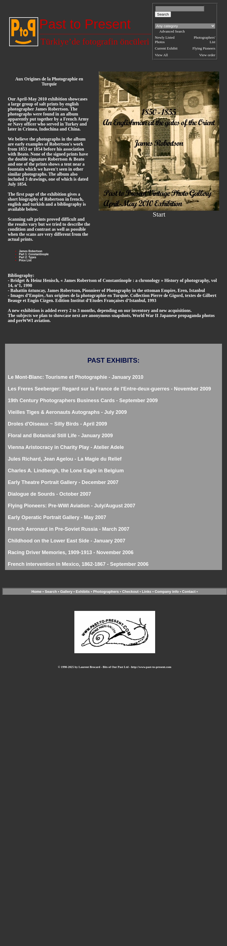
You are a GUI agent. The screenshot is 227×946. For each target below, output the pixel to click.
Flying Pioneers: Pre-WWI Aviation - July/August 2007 (71, 505)
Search (51, 591)
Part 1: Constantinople (34, 254)
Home (36, 591)
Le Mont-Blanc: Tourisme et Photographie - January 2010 (75, 377)
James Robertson (30, 251)
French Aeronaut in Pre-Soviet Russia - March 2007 (68, 529)
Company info (167, 591)
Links (146, 591)
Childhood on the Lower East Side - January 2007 (66, 541)
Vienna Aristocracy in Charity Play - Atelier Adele (66, 447)
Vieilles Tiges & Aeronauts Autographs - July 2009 (67, 412)
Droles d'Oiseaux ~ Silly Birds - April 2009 (57, 424)
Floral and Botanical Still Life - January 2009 (60, 435)
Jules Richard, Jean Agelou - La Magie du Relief (64, 459)
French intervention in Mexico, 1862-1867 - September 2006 (78, 564)
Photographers (106, 591)
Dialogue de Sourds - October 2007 (49, 494)
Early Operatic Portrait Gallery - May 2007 (57, 517)
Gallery (66, 591)
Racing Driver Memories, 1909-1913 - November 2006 (70, 552)
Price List (25, 260)
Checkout (130, 591)
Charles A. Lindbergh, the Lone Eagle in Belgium (66, 470)
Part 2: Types (27, 257)
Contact (189, 591)
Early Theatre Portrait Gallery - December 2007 (63, 482)
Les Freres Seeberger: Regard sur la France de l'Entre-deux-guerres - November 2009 (109, 389)
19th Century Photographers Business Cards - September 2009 (83, 400)
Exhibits (83, 591)
